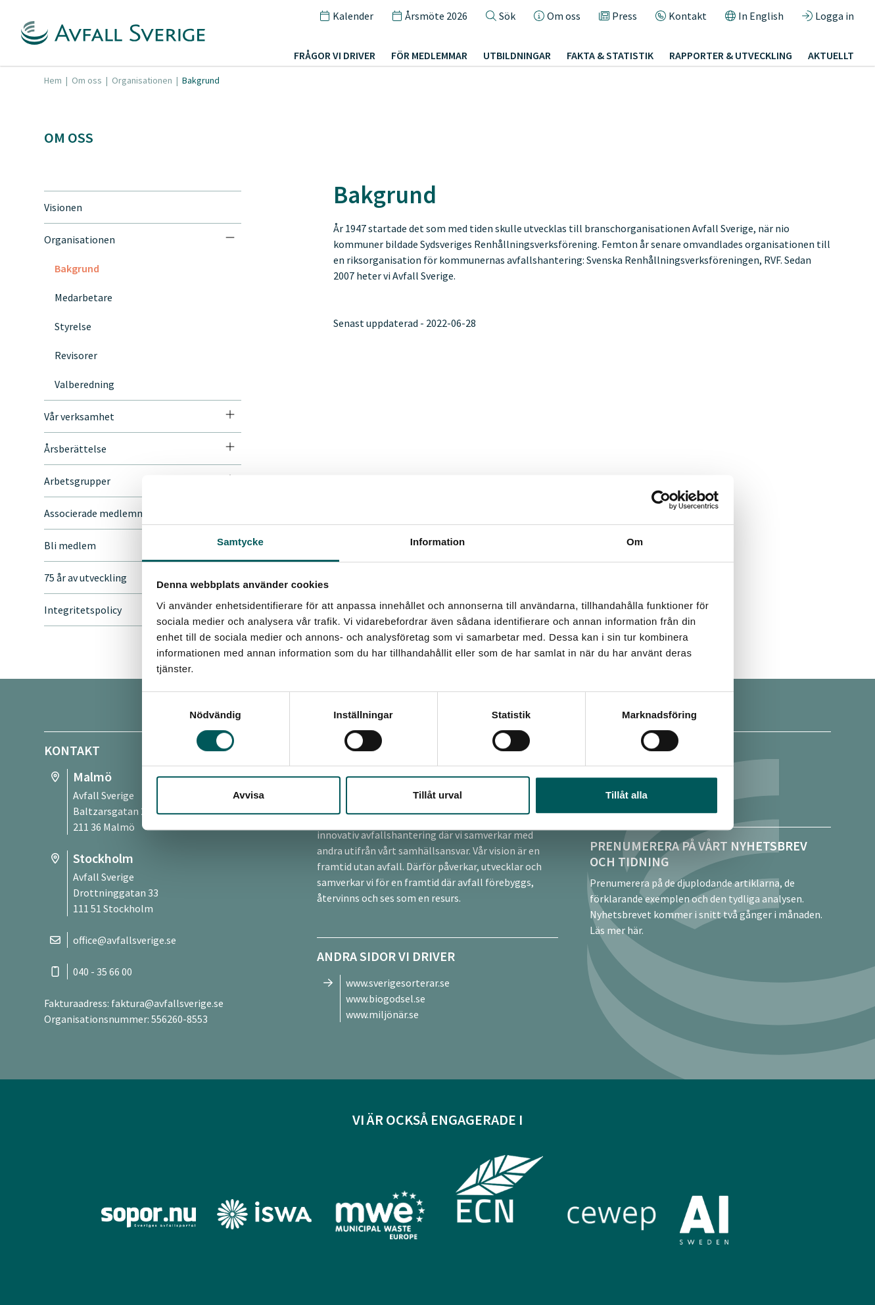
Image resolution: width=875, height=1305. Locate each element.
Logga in (828, 15)
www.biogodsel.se (385, 998)
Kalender (346, 15)
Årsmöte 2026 (429, 15)
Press (618, 15)
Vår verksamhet (79, 416)
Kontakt (681, 15)
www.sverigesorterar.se (398, 982)
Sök (500, 15)
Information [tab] (437, 541)
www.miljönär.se (382, 1014)
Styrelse (73, 326)
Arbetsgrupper (77, 480)
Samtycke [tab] (240, 541)
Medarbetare (83, 297)
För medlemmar (429, 55)
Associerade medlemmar (99, 513)
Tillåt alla (626, 794)
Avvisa (248, 794)
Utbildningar (517, 55)
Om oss (557, 15)
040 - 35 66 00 (102, 971)
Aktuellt (831, 55)
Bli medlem (70, 545)
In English (754, 15)
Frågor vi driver (334, 55)
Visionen (63, 207)
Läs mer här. (617, 930)
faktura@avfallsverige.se (167, 1003)
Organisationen (142, 80)
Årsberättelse (75, 448)
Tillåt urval (437, 794)
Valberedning (84, 384)
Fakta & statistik (610, 55)
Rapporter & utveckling (730, 55)
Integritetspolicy (83, 609)
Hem (53, 80)
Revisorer (76, 355)
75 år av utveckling (85, 577)
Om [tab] (635, 541)
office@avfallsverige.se (124, 940)
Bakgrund (77, 268)
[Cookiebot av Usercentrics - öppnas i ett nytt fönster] (661, 500)
